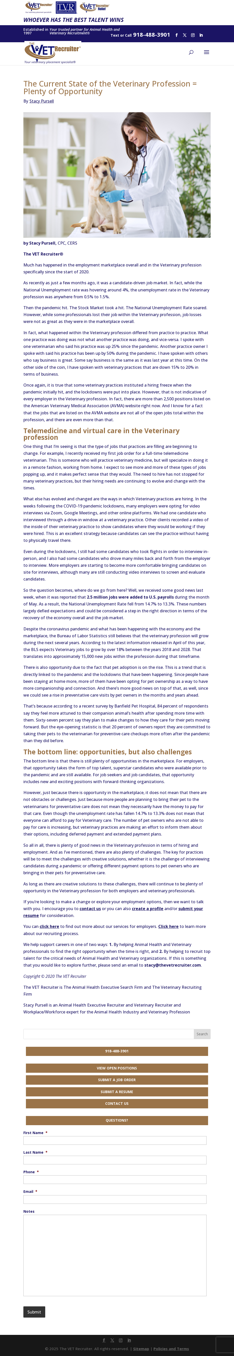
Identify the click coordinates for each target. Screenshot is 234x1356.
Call (128, 35)
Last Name (35, 1152)
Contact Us (117, 1103)
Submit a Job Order (117, 1079)
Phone (31, 1172)
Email (30, 1191)
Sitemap (141, 1348)
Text (115, 35)
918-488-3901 (117, 1051)
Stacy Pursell (38, 101)
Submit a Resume (117, 1091)
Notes (29, 1211)
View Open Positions (117, 1068)
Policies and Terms (171, 1348)
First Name (35, 1133)
